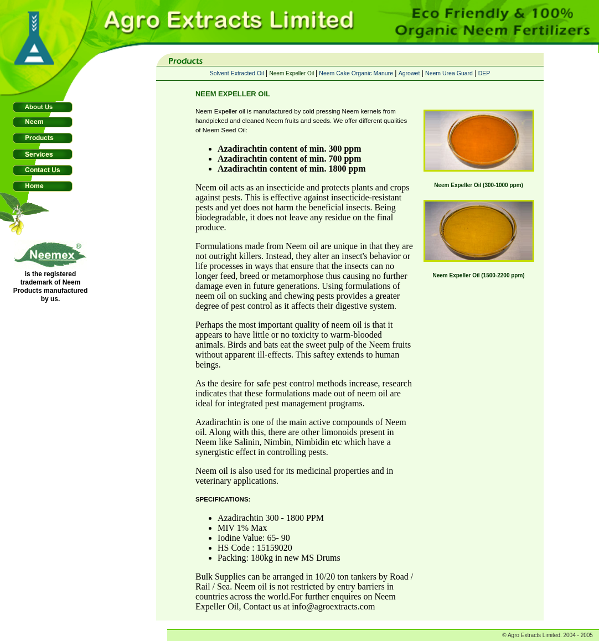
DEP (484, 73)
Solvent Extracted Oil (237, 73)
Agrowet (409, 73)
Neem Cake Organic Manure (356, 73)
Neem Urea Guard (449, 73)
